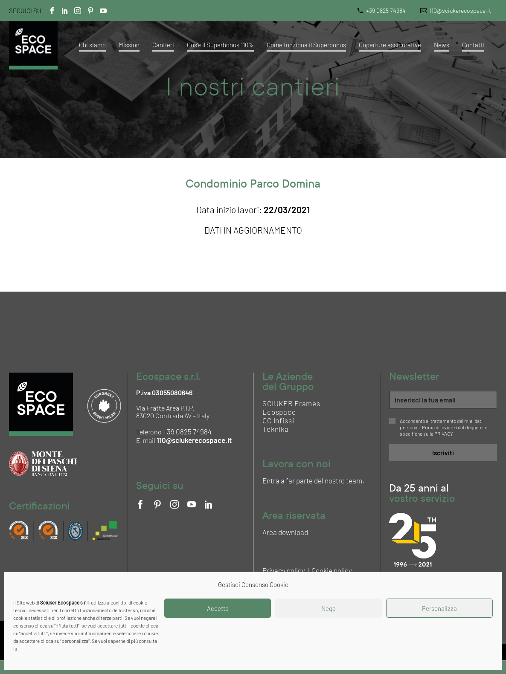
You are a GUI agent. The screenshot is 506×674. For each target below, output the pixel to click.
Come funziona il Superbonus (306, 45)
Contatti (473, 45)
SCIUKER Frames (291, 403)
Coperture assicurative (390, 45)
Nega (328, 608)
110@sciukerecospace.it (460, 10)
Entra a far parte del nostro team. (313, 480)
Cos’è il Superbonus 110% (220, 45)
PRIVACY (443, 434)
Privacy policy (283, 570)
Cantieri (163, 45)
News (441, 45)
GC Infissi (278, 420)
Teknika (275, 429)
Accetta (218, 608)
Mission (129, 45)
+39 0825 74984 (386, 10)
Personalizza (439, 608)
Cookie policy (331, 570)
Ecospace (279, 412)
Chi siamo (92, 45)
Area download (285, 532)
